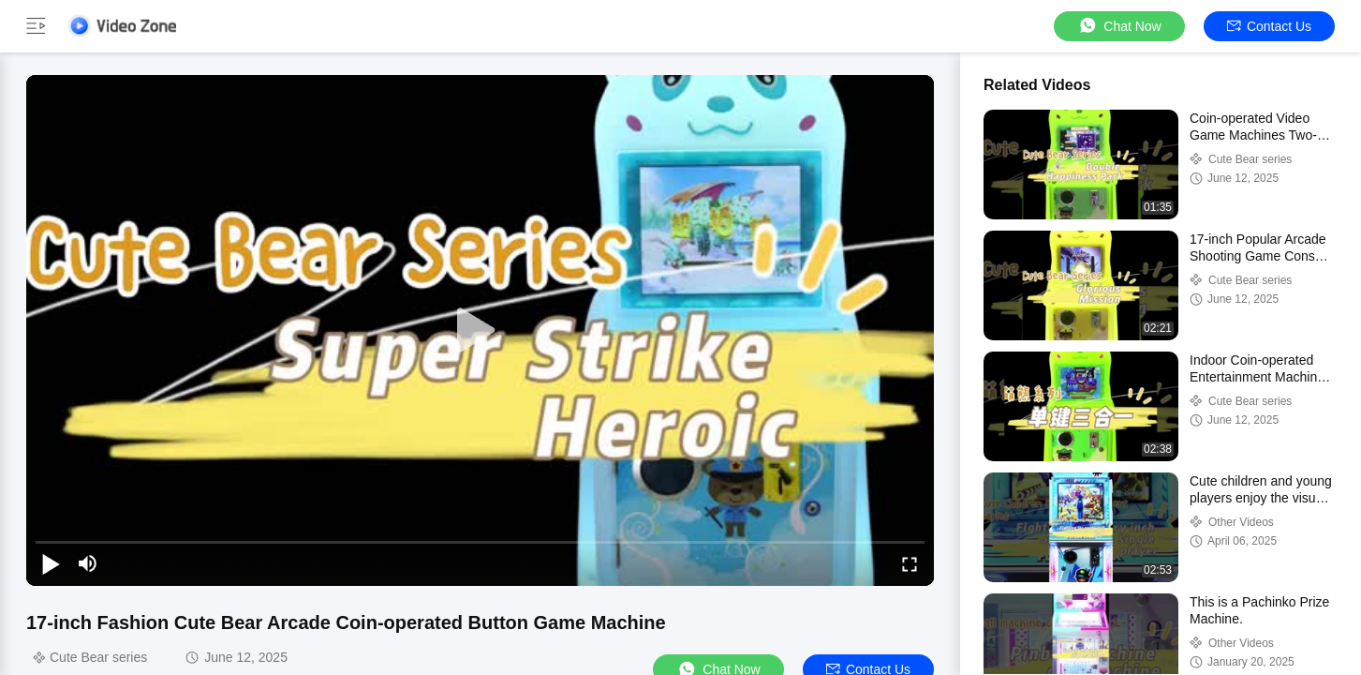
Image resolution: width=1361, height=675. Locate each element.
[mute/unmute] (88, 563)
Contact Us (1269, 26)
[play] (480, 331)
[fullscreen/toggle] (909, 563)
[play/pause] (50, 563)
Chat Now (1119, 26)
